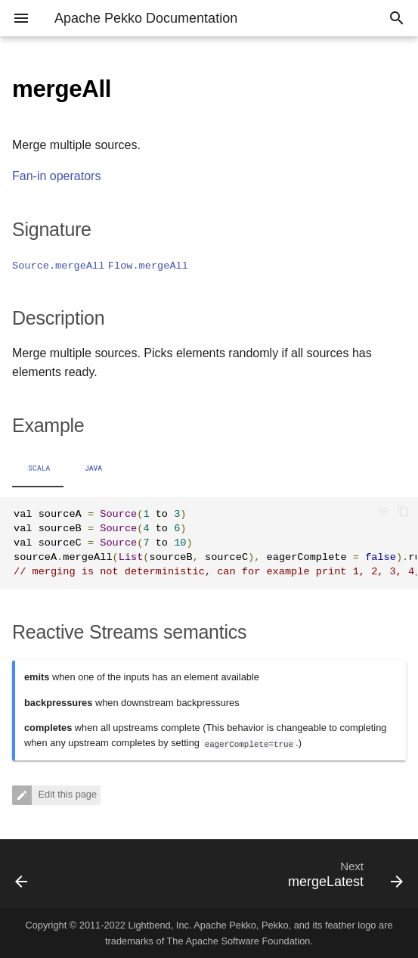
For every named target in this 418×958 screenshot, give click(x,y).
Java (94, 468)
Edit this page (66, 794)
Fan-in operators (56, 176)
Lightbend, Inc (158, 925)
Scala (39, 468)
